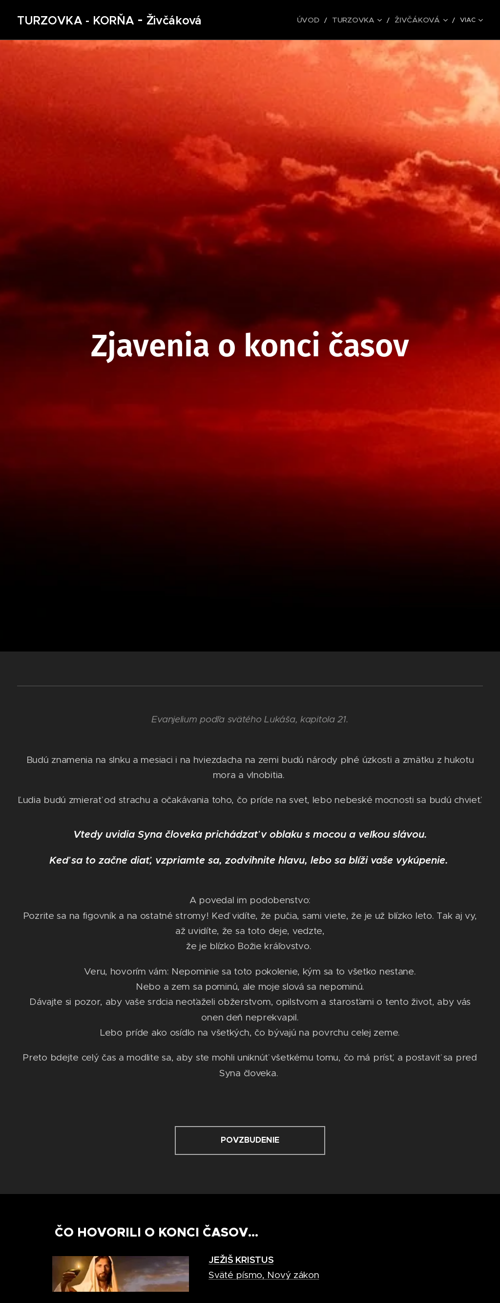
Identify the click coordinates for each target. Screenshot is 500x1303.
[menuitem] (325, 20)
